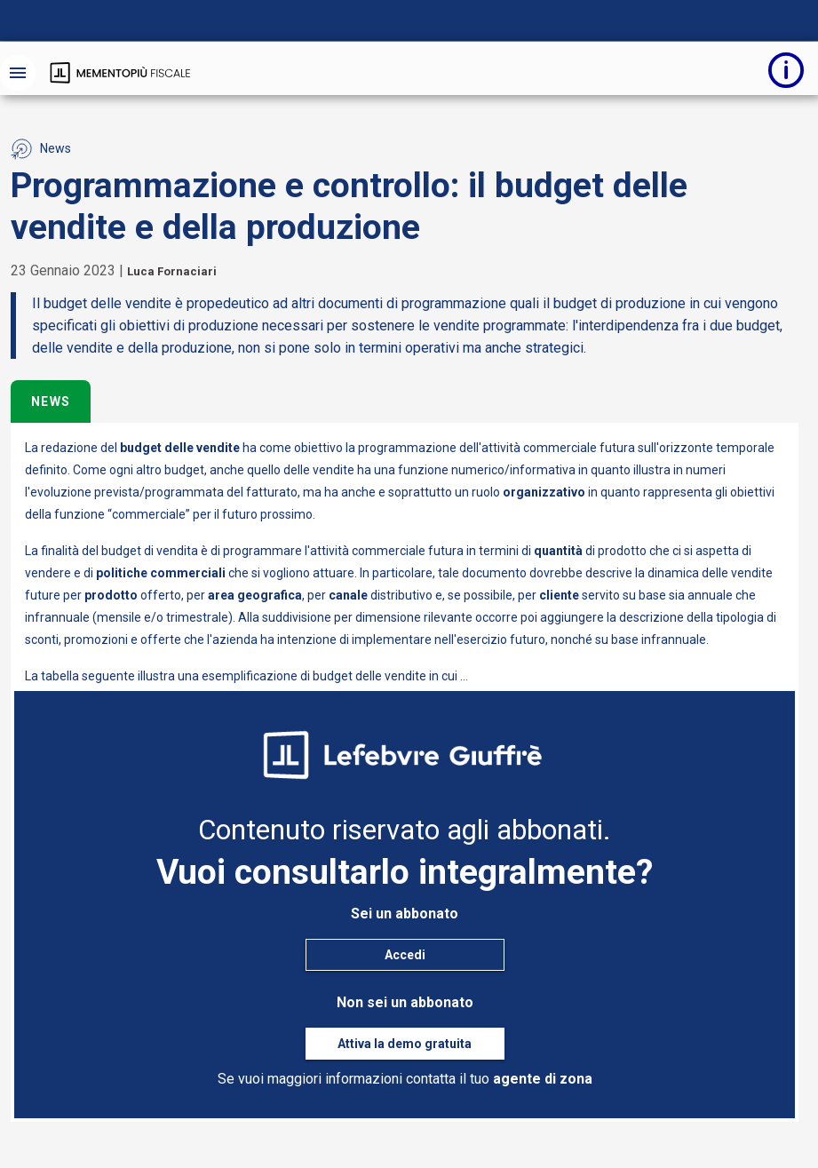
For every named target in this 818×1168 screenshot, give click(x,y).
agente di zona (542, 1078)
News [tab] (50, 401)
